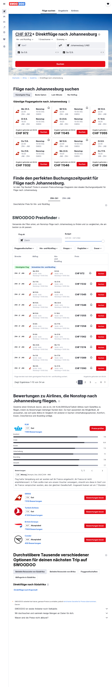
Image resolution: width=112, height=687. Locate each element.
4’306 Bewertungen (34, 515)
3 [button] (90, 382)
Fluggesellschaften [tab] (89, 572)
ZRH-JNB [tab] (66, 198)
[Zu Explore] (4, 32)
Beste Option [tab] (40, 95)
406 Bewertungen (33, 543)
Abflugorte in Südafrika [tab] (25, 577)
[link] (98, 428)
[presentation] (99, 34)
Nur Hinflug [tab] (72, 95)
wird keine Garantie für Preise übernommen (80, 601)
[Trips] (4, 39)
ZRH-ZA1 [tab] (54, 198)
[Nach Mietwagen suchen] (4, 21)
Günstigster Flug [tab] (22, 95)
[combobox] (62, 39)
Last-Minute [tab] (57, 95)
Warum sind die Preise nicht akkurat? (61, 617)
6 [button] (101, 382)
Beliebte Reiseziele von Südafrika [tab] (30, 572)
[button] (4, 4)
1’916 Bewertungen (33, 501)
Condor (28, 536)
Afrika (25, 78)
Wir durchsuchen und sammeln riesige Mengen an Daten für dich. (61, 613)
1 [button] (80, 382)
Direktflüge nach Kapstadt (25, 590)
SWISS (28, 494)
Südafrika (33, 78)
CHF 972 (23, 34)
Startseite (16, 78)
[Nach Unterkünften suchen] (4, 16)
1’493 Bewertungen (33, 432)
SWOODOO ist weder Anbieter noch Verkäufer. (61, 608)
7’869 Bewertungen (33, 529)
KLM (27, 424)
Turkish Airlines (32, 508)
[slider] (103, 241)
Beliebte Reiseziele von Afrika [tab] (63, 572)
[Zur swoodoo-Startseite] (17, 4)
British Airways (31, 522)
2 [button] (85, 382)
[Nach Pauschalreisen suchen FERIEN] (4, 27)
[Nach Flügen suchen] (4, 11)
